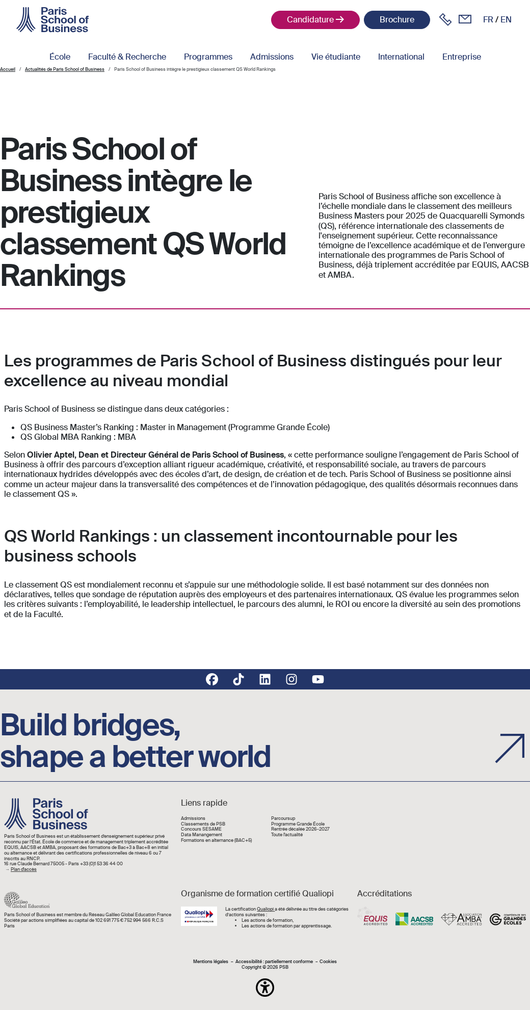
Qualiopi (266, 909)
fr (488, 19)
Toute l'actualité (287, 835)
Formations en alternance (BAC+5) (216, 840)
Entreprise (461, 57)
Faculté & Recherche (127, 57)
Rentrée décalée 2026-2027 (300, 829)
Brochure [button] (397, 19)
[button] (265, 987)
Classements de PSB (203, 824)
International (401, 57)
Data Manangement (201, 835)
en (506, 19)
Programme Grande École (298, 824)
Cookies (328, 962)
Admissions (272, 57)
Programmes (208, 57)
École (59, 57)
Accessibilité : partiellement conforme (274, 962)
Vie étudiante (335, 57)
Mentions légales (210, 962)
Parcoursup (283, 818)
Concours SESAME (201, 829)
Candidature (310, 19)
